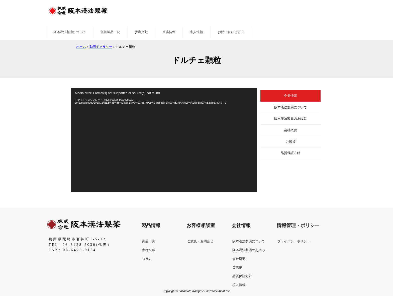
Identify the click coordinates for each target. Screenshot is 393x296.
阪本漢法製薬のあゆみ (290, 118)
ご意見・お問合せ (200, 241)
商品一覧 (148, 241)
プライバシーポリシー (293, 241)
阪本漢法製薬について (69, 32)
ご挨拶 (291, 141)
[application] (164, 140)
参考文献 (141, 32)
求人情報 (196, 32)
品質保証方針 (290, 153)
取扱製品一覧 (110, 32)
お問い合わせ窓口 (231, 32)
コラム (147, 259)
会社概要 (290, 130)
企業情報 (168, 32)
